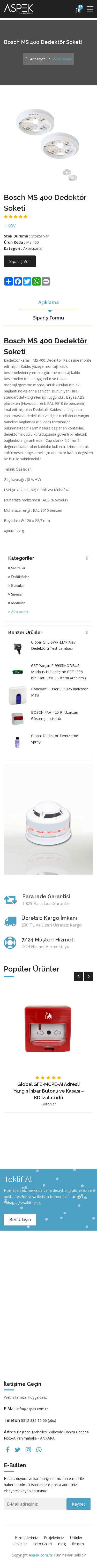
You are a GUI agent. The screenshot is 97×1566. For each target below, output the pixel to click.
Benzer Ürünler (25, 632)
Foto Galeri (42, 1543)
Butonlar (17, 585)
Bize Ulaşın (20, 1219)
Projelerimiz (54, 1537)
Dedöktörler (19, 577)
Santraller (17, 568)
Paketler (20, 1543)
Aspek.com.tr (41, 1555)
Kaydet (78, 1504)
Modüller (17, 603)
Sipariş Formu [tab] (48, 318)
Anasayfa (36, 59)
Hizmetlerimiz (26, 1537)
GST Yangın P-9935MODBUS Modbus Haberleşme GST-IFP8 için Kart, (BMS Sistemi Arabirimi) (58, 671)
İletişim (78, 1543)
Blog (62, 1543)
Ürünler (76, 1537)
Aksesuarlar (33, 248)
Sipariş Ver (19, 261)
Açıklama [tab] (48, 302)
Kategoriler (21, 558)
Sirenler (16, 594)
